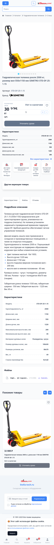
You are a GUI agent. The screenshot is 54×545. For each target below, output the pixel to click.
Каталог (16, 15)
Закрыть (12, 533)
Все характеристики (41, 159)
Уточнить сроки (27, 123)
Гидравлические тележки (33, 15)
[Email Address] (18, 498)
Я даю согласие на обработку (26, 505)
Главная (7, 15)
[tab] (18, 74)
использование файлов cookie (22, 528)
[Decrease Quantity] (46, 112)
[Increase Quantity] (42, 112)
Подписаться (39, 499)
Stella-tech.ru (27, 484)
